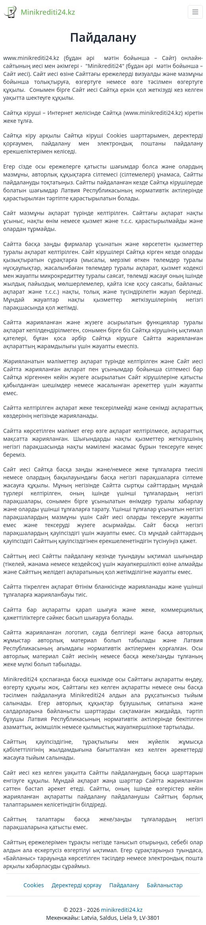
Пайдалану (124, 885)
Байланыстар (165, 885)
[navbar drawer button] (195, 12)
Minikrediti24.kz (122, 909)
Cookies (33, 885)
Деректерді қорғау (76, 885)
